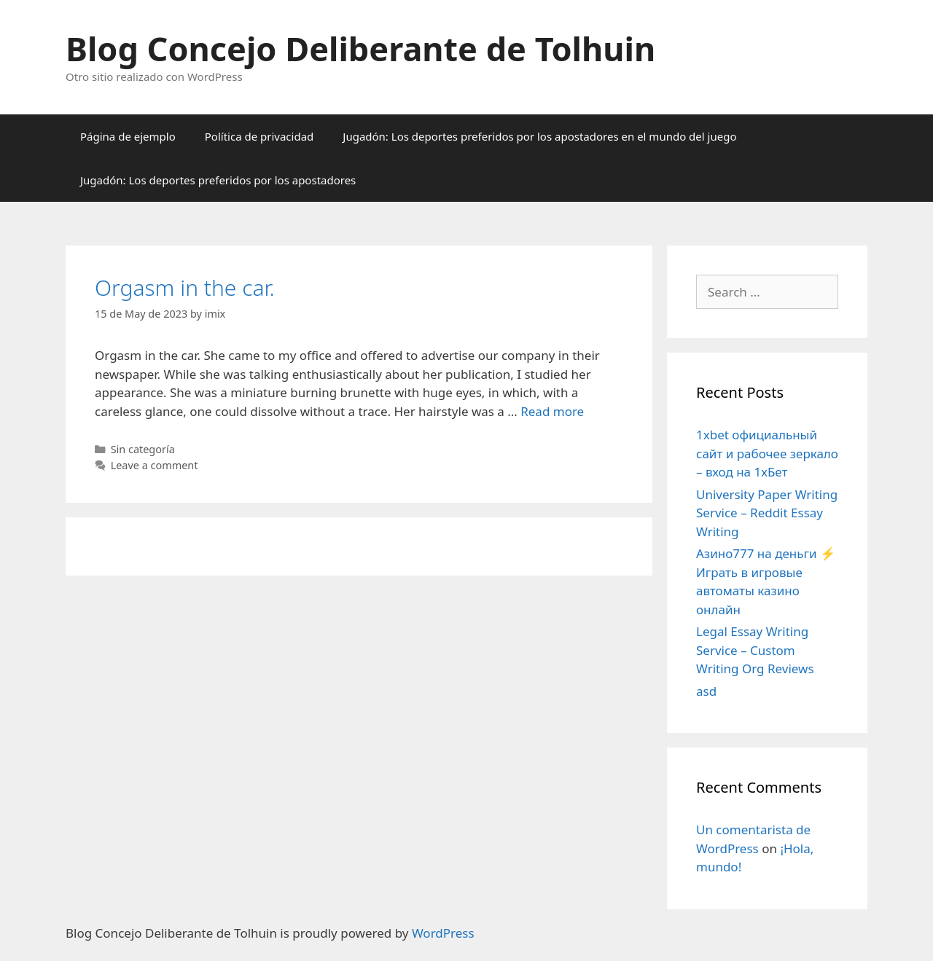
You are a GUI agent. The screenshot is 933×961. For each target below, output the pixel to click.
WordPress (443, 933)
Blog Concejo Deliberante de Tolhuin (360, 48)
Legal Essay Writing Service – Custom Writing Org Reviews (755, 650)
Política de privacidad (259, 136)
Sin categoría (143, 449)
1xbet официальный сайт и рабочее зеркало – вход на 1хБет (767, 453)
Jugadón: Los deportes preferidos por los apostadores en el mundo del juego (539, 136)
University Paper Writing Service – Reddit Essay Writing (767, 513)
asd (706, 691)
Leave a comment (154, 465)
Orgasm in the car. (185, 287)
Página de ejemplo (128, 136)
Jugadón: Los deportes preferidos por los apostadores (218, 180)
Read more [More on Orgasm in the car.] (552, 411)
